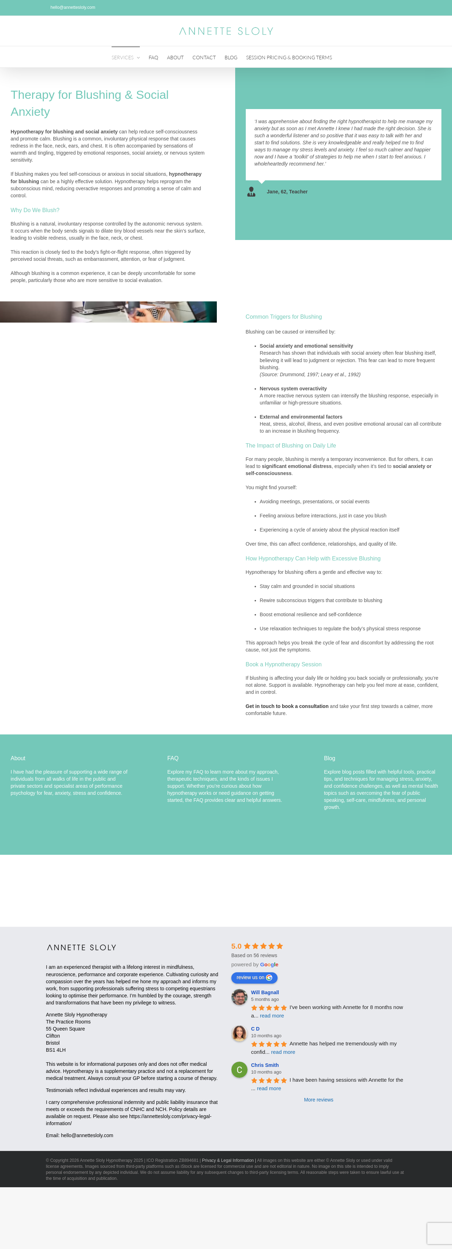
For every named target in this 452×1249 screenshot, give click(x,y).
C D (255, 1029)
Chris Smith (265, 1065)
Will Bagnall (265, 992)
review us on (254, 977)
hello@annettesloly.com (87, 1135)
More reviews (318, 1100)
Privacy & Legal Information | (229, 1160)
